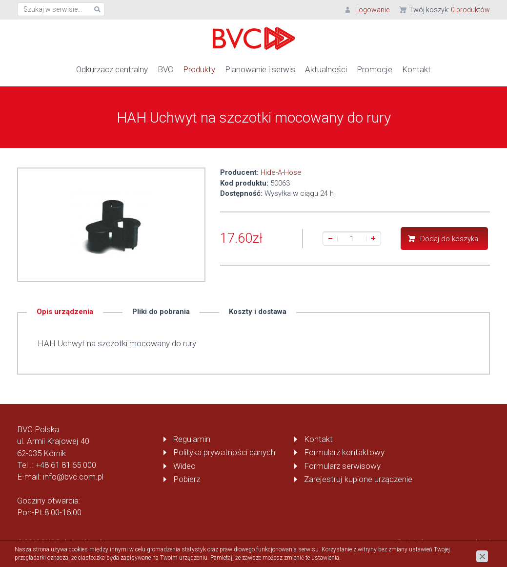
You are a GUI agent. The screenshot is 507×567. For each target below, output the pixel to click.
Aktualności (326, 69)
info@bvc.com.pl (73, 477)
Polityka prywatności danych (224, 452)
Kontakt (416, 69)
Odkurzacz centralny (112, 69)
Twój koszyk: (449, 10)
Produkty (199, 69)
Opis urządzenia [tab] (65, 311)
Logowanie (372, 10)
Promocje (374, 69)
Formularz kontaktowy (344, 452)
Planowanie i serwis (260, 69)
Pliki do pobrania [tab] (161, 311)
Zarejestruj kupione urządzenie (358, 479)
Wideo (184, 465)
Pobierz (186, 479)
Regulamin (191, 439)
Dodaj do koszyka (449, 238)
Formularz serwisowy (342, 465)
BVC (165, 69)
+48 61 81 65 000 (66, 465)
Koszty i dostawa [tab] (257, 311)
